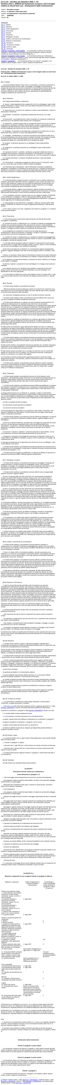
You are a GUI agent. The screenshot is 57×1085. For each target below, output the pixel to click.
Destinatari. (10, 760)
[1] (33, 873)
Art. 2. (3, 98)
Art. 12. (4, 735)
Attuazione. (10, 641)
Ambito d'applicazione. (13, 177)
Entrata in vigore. (12, 735)
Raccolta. (9, 283)
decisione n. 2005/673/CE (23, 1083)
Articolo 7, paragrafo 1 (29, 1071)
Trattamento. (10, 373)
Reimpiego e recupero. (13, 460)
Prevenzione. (10, 216)
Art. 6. (3, 373)
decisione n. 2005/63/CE (8, 1081)
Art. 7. (3, 460)
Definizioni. (9, 98)
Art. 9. (3, 582)
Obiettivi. (7, 82)
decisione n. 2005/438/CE (33, 1081)
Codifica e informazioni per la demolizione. (19, 542)
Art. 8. (3, 542)
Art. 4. (3, 216)
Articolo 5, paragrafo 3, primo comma (28, 1057)
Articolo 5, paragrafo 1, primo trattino (28, 1045)
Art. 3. (3, 177)
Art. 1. (3, 82)
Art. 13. (4, 760)
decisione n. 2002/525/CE (30, 1080)
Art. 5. (3, 283)
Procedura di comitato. (14, 699)
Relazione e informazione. (14, 582)
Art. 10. (4, 641)
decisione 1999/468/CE (8, 707)
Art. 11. (4, 699)
